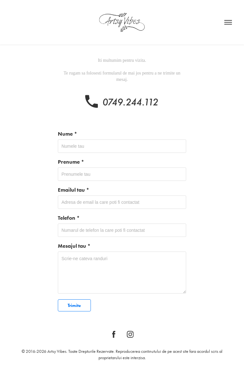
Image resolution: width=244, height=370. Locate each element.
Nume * (67, 134)
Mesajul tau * (74, 246)
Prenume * (71, 162)
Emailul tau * (73, 190)
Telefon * (69, 218)
